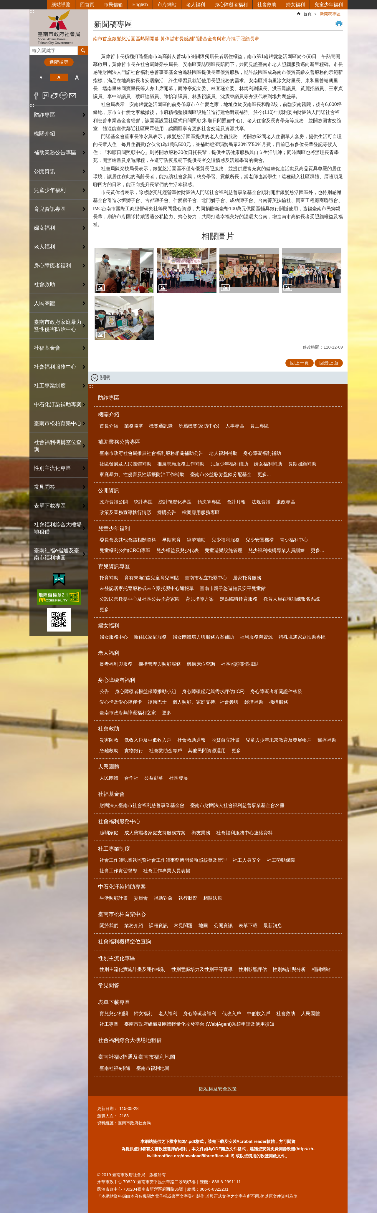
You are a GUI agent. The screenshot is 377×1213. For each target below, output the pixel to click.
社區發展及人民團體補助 (125, 463)
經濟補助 (196, 539)
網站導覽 (61, 4)
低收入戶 (231, 1013)
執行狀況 (187, 898)
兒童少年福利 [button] (50, 190)
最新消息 (272, 925)
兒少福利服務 (225, 539)
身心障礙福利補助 (262, 453)
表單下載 (248, 925)
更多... (264, 474)
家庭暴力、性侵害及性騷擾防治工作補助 (142, 474)
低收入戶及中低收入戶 (147, 740)
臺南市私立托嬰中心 (206, 577)
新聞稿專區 (330, 13)
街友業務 (200, 832)
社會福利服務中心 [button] (55, 367)
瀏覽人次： (107, 1115)
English (140, 4)
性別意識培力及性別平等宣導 (202, 969)
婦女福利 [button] (44, 228)
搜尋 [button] (83, 50)
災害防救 (109, 740)
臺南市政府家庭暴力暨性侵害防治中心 (58, 325)
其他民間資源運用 (207, 750)
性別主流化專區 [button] (52, 468)
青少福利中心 (294, 539)
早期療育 (171, 539)
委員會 (141, 898)
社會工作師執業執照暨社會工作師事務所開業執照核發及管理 (163, 860)
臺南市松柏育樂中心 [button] (58, 423)
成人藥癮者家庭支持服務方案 (155, 832)
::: (31, 11)
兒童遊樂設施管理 (223, 550)
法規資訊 (261, 501)
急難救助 (109, 750)
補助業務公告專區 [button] (55, 152)
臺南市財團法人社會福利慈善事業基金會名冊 (237, 805)
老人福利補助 (223, 453)
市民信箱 (113, 4)
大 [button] (77, 77)
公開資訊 (108, 490)
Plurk (45, 95)
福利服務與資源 (256, 636)
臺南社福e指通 (115, 1068)
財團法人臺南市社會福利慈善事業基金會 (142, 805)
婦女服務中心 (114, 636)
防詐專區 (44, 115)
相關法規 (212, 898)
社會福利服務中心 (119, 821)
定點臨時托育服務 (238, 598)
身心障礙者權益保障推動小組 (145, 691)
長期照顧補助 (302, 463)
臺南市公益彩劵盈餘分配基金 (221, 474)
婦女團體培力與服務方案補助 (203, 636)
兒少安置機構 (260, 539)
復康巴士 (157, 702)
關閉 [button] (105, 377)
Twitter (54, 95)
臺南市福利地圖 (152, 1068)
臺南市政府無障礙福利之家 (128, 712)
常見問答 (44, 487)
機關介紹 (108, 414)
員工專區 (259, 425)
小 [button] (41, 77)
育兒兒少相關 (114, 1013)
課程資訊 (158, 925)
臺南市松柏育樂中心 (122, 914)
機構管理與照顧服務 (159, 664)
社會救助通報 (191, 740)
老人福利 (195, 4)
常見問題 (183, 925)
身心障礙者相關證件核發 (276, 691)
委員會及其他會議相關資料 (128, 539)
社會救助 (266, 4)
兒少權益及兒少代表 (177, 550)
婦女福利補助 (268, 463)
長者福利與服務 (116, 664)
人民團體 (108, 767)
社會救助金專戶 (165, 750)
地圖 (203, 925)
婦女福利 (295, 4)
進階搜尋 (58, 61)
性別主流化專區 (116, 958)
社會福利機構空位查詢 (58, 445)
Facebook (36, 95)
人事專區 (234, 425)
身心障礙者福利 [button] (52, 266)
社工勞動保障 (281, 860)
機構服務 (278, 702)
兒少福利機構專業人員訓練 (276, 550)
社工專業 (109, 1024)
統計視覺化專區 (174, 501)
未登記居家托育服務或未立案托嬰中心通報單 (147, 588)
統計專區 (143, 501)
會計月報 (236, 501)
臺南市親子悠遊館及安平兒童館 (233, 588)
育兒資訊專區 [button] (50, 209)
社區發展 (178, 778)
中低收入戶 (258, 1013)
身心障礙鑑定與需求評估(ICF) (213, 691)
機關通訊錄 (161, 425)
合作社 (131, 778)
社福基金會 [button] (47, 348)
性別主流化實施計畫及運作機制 (133, 969)
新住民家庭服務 (150, 636)
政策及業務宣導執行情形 (125, 512)
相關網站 (321, 969)
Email (72, 95)
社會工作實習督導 (118, 870)
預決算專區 (209, 501)
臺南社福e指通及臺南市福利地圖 (136, 1057)
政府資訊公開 (114, 501)
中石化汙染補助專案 (122, 887)
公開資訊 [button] (44, 171)
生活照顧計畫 (114, 898)
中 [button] (59, 77)
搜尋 (34, 49)
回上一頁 (299, 362)
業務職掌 (133, 425)
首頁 (307, 13)
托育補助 (109, 577)
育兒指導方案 (200, 598)
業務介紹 (133, 925)
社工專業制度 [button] (50, 386)
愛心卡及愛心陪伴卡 (121, 702)
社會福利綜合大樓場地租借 (58, 528)
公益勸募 (153, 778)
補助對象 (163, 898)
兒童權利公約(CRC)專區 (125, 550)
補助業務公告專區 (119, 442)
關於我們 (109, 925)
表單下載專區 (114, 1002)
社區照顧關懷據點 (240, 664)
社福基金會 (111, 794)
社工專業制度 (114, 849)
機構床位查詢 (201, 664)
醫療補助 (327, 740)
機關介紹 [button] (44, 134)
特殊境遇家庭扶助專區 (302, 636)
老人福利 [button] (44, 247)
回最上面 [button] (328, 362)
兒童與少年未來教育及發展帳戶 (279, 740)
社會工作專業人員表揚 (166, 870)
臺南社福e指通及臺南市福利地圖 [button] (56, 554)
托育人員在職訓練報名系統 (291, 598)
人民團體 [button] (44, 303)
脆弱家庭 (109, 832)
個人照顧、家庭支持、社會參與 (206, 702)
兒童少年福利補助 (229, 463)
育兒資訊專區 (114, 566)
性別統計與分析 (289, 969)
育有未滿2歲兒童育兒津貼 (151, 577)
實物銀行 (133, 750)
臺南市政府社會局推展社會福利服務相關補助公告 (151, 453)
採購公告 (166, 512)
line (63, 95)
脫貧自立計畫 (225, 740)
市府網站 (167, 4)
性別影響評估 (253, 969)
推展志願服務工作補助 (180, 463)
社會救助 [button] (44, 284)
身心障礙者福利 (231, 4)
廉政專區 (285, 501)
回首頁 (87, 4)
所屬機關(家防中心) (198, 425)
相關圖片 (217, 236)
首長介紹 (109, 425)
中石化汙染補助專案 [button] (58, 404)
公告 (104, 691)
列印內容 (339, 23)
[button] (124, 270)
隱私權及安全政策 (218, 1088)
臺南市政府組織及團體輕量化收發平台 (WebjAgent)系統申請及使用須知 (199, 1024)
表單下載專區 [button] (50, 506)
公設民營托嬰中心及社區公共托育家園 (140, 598)
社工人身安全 (247, 860)
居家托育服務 (247, 577)
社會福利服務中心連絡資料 (244, 832)
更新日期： (107, 1108)
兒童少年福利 (329, 4)
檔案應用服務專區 (201, 512)
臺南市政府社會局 (58, 27)
